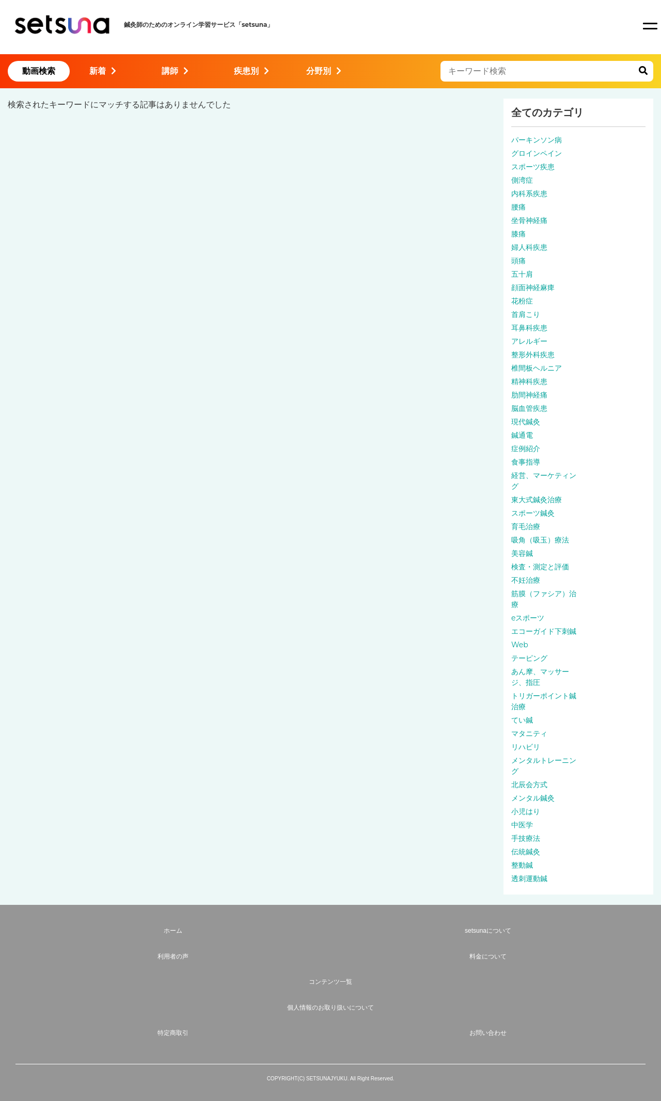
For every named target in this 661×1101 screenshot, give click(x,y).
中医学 (522, 824)
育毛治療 (525, 526)
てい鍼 (522, 720)
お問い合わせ (488, 1032)
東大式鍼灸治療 (536, 499)
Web (519, 644)
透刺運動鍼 (529, 878)
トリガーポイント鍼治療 (543, 701)
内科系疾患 (529, 193)
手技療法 (525, 838)
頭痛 (518, 260)
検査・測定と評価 (540, 566)
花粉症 (522, 301)
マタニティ (529, 733)
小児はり (525, 811)
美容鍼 (522, 553)
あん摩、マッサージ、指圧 (540, 677)
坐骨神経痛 (529, 220)
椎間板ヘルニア (536, 368)
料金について (488, 956)
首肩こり (525, 314)
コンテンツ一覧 (330, 981)
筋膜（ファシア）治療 (543, 599)
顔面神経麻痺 (533, 287)
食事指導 (525, 462)
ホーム (173, 930)
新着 (102, 71)
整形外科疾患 (533, 354)
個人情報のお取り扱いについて (330, 1007)
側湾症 (522, 180)
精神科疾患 (529, 381)
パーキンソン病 (536, 140)
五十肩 (522, 274)
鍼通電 (522, 435)
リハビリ (525, 747)
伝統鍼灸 (525, 851)
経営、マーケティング (543, 481)
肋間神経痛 (529, 395)
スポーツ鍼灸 (533, 513)
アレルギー (529, 341)
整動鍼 (522, 865)
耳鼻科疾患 (529, 327)
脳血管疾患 (529, 408)
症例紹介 (525, 448)
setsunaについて (488, 930)
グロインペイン (536, 153)
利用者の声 (173, 956)
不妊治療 (525, 580)
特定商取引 (173, 1032)
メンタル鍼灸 (533, 798)
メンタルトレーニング (543, 766)
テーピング (529, 658)
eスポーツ (527, 618)
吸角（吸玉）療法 (540, 540)
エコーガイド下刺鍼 (543, 631)
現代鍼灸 (525, 421)
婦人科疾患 (529, 247)
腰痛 (518, 207)
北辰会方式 (529, 784)
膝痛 (518, 233)
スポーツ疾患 (533, 166)
